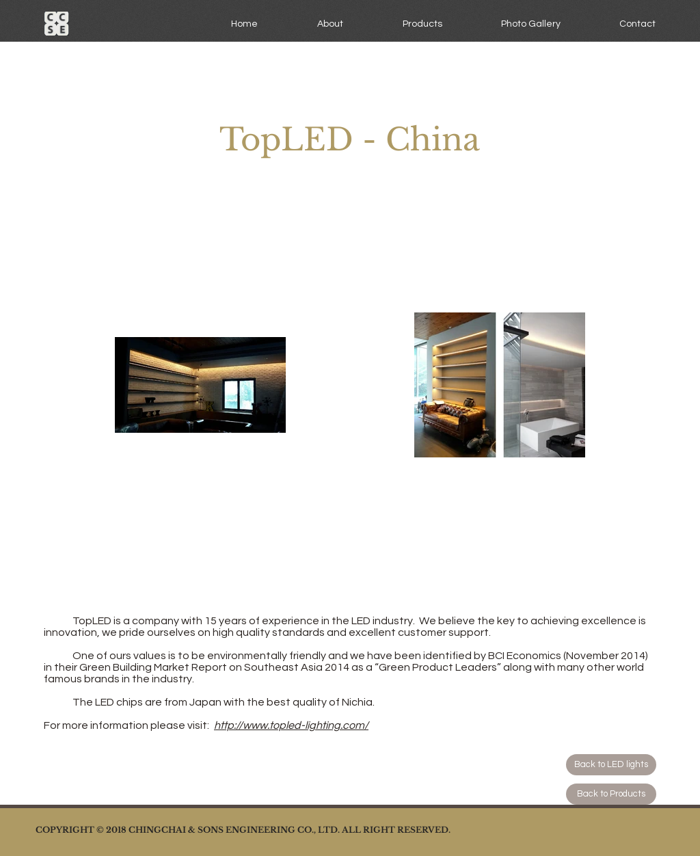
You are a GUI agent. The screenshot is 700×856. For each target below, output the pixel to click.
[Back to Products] (611, 794)
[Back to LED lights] (611, 764)
